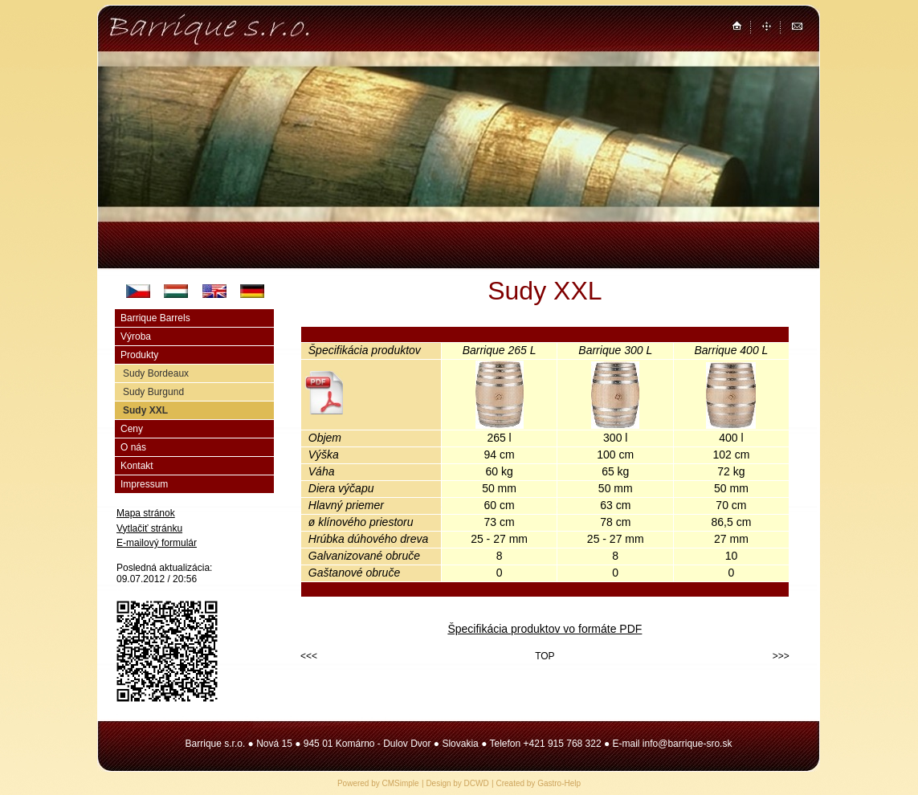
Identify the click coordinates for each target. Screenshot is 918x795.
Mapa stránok (145, 513)
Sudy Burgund (153, 392)
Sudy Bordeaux (156, 373)
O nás (133, 447)
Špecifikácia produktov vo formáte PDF (544, 628)
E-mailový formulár (156, 542)
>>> (781, 656)
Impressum (144, 484)
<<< (308, 656)
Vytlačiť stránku (149, 528)
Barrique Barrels (155, 318)
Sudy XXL (145, 410)
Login (128, 591)
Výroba (135, 336)
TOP (544, 656)
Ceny (131, 428)
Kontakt (136, 465)
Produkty (139, 355)
